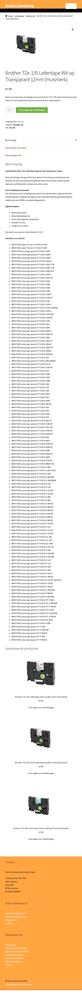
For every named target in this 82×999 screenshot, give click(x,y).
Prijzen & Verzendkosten (16, 948)
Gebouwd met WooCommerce (18, 984)
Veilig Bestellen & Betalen (16, 951)
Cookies (8, 923)
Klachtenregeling (13, 961)
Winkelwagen (63, 993)
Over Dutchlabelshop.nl (15, 913)
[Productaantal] (9, 110)
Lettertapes (19, 16)
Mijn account (11, 944)
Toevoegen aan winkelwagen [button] (41, 707)
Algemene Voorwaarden (15, 916)
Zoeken (41, 994)
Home (10, 16)
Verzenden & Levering (14, 954)
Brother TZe (30, 16)
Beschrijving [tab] (10, 140)
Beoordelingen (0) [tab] (13, 155)
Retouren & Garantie (14, 958)
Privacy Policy (11, 920)
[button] (73, 29)
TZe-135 (12, 127)
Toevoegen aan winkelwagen (32, 110)
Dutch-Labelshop (19, 5)
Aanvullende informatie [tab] (15, 147)
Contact (9, 964)
